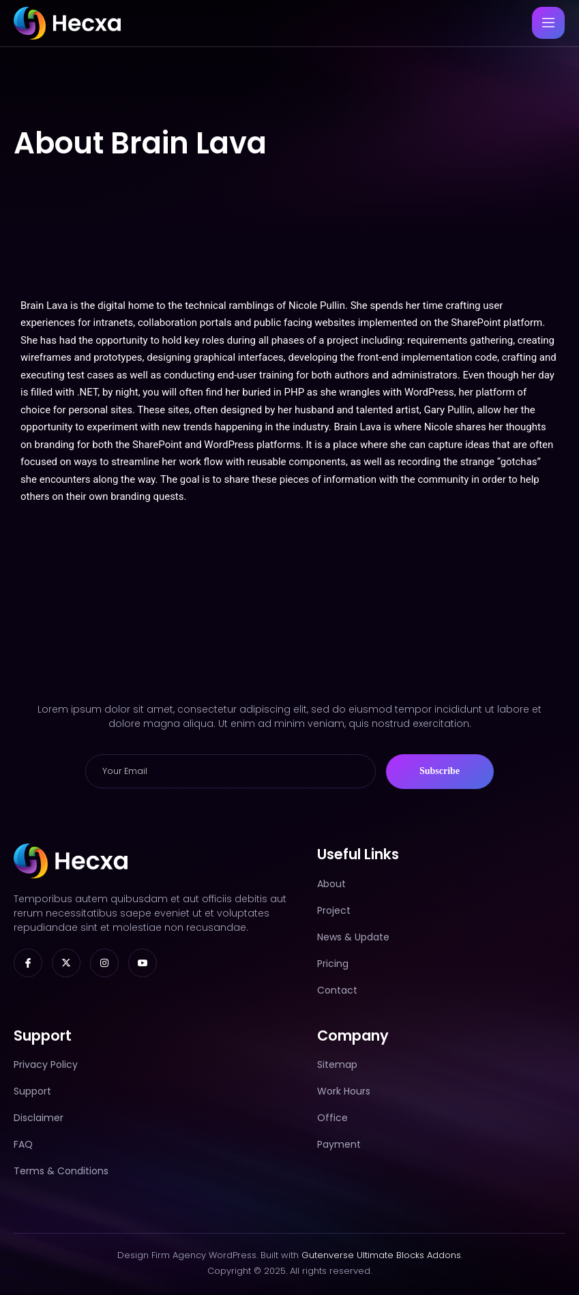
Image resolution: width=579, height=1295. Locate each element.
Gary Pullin (448, 412)
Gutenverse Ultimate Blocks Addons (381, 1257)
